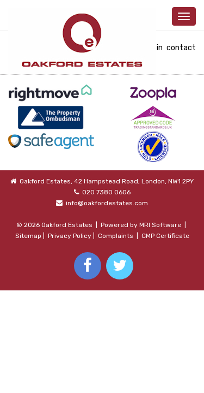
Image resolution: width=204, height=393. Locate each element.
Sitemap (28, 236)
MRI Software (160, 225)
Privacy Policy (69, 236)
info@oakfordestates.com (107, 203)
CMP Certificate (165, 236)
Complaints (115, 236)
